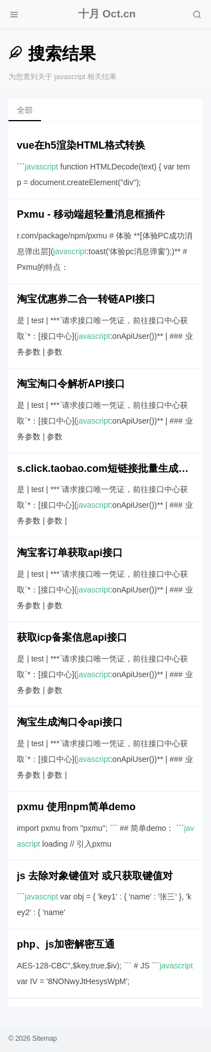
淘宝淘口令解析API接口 (71, 383)
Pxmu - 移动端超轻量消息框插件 (91, 214)
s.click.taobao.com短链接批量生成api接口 (105, 468)
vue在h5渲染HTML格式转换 (81, 145)
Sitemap (44, 1038)
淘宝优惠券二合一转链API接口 (86, 299)
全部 (25, 109)
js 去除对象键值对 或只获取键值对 (95, 875)
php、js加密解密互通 (66, 944)
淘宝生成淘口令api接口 (70, 722)
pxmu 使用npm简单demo (76, 806)
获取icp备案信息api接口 (72, 637)
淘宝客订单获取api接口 (70, 552)
